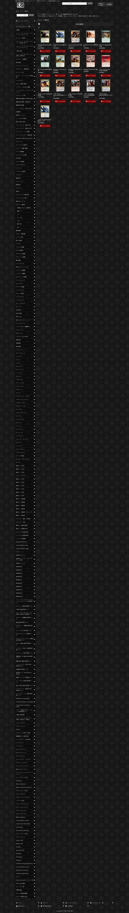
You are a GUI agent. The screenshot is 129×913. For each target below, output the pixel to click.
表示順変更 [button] (79, 24)
